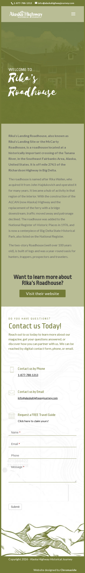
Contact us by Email (31, 392)
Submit (15, 506)
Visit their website (42, 293)
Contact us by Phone (31, 369)
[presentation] (38, 492)
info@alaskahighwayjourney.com (38, 398)
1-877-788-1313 (28, 375)
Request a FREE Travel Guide (36, 415)
